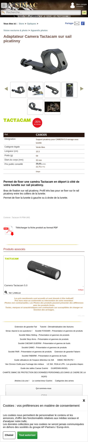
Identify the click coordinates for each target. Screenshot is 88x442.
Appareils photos (39, 30)
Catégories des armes (64, 381)
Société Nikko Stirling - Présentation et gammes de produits (44, 335)
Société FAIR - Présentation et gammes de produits (30, 352)
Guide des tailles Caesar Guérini (34, 368)
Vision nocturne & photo (15, 30)
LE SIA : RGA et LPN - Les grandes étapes (65, 364)
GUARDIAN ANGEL (59, 368)
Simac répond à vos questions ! (19, 331)
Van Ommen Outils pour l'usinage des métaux (24, 364)
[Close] (84, 400)
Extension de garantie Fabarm (67, 352)
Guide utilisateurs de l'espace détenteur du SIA (34, 360)
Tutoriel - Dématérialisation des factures (57, 327)
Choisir (9, 435)
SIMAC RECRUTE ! (65, 360)
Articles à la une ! (22, 381)
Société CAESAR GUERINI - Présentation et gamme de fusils (44, 343)
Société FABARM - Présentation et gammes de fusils (44, 356)
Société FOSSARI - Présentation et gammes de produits (59, 331)
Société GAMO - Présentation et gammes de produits (44, 347)
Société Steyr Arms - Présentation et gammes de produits (44, 339)
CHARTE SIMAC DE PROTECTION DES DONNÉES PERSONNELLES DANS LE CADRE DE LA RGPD (44, 374)
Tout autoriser (27, 435)
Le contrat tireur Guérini (42, 381)
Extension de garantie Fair (26, 327)
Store (21, 24)
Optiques (31, 24)
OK (84, 12)
